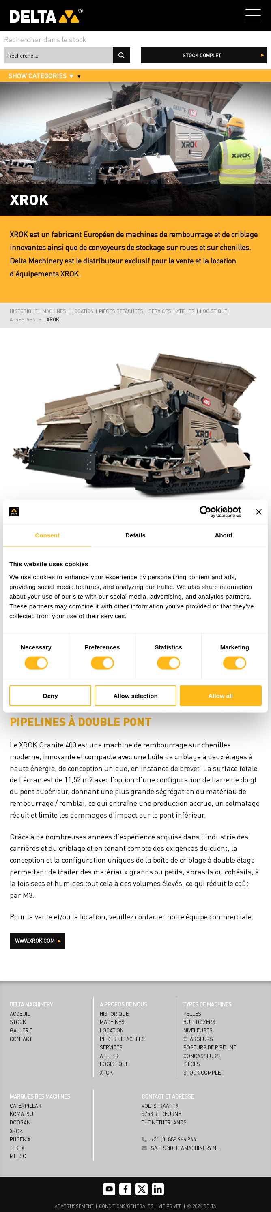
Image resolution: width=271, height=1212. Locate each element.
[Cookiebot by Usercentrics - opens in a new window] (205, 512)
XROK (53, 320)
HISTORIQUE (23, 311)
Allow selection (135, 695)
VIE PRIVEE (170, 1206)
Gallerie (21, 1030)
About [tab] (223, 535)
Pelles (192, 1013)
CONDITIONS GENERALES (126, 1206)
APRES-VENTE (25, 320)
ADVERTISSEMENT (74, 1206)
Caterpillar (25, 1105)
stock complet (202, 55)
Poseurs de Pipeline (209, 1047)
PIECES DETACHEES (121, 311)
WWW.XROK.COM (35, 940)
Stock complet (203, 1072)
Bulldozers (199, 1021)
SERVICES (159, 311)
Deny (50, 695)
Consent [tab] (47, 535)
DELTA (209, 1206)
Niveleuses (198, 1030)
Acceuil (20, 1013)
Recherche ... (121, 55)
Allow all (220, 695)
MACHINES (54, 311)
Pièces (191, 1063)
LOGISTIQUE (213, 311)
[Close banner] (259, 512)
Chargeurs (198, 1038)
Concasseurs (201, 1055)
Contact (21, 1038)
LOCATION (82, 311)
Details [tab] (135, 535)
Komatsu (21, 1113)
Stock (18, 1021)
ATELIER (185, 311)
